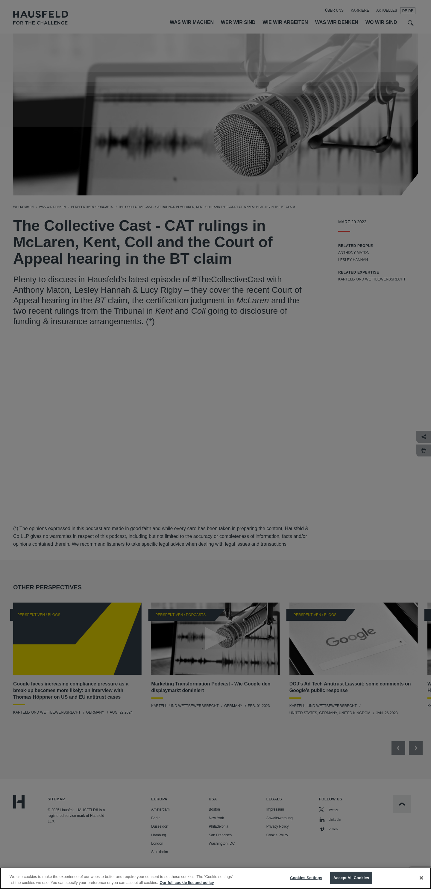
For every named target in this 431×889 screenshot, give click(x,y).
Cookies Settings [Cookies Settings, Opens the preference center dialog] (306, 878)
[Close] (421, 878)
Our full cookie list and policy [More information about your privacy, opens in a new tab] (187, 882)
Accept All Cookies (351, 878)
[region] (215, 878)
